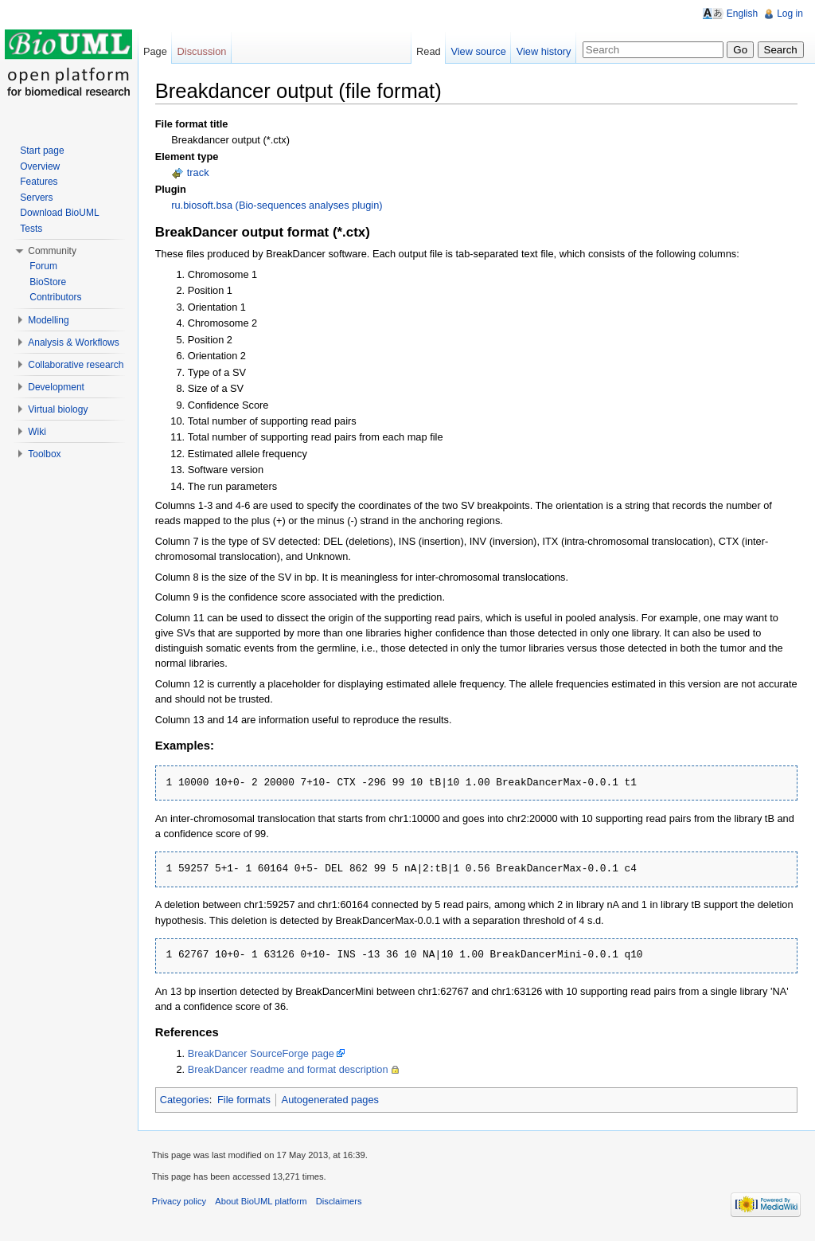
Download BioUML (60, 212)
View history (542, 51)
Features (40, 181)
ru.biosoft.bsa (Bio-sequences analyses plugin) (280, 206)
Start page (43, 150)
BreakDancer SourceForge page (265, 1054)
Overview (41, 166)
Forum (45, 266)
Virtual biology (59, 409)
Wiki (38, 431)
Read (427, 51)
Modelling (49, 320)
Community (53, 250)
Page (158, 51)
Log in (789, 13)
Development (57, 387)
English (741, 13)
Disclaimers (343, 1204)
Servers (37, 197)
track (202, 173)
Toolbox (45, 454)
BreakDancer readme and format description (292, 1070)
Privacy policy (183, 1204)
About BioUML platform (265, 1204)
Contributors (57, 297)
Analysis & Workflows (74, 342)
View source (477, 51)
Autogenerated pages (334, 1100)
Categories (188, 1100)
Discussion (204, 51)
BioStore (49, 282)
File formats (248, 1100)
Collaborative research (77, 364)
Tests (32, 228)
